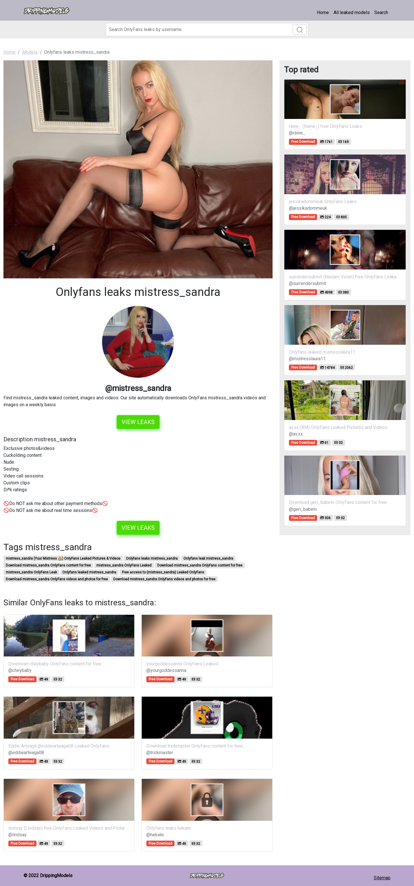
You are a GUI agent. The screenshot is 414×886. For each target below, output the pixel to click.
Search (381, 12)
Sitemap (382, 878)
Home (323, 12)
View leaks (138, 422)
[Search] (207, 29)
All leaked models (352, 12)
